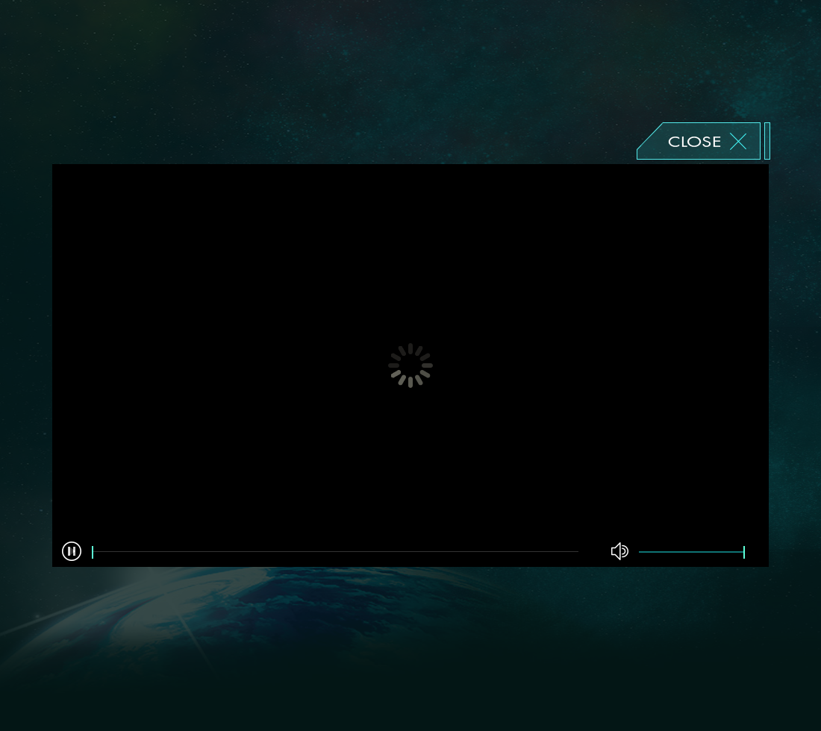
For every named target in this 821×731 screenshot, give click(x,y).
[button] (71, 551)
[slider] (335, 552)
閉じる (703, 141)
